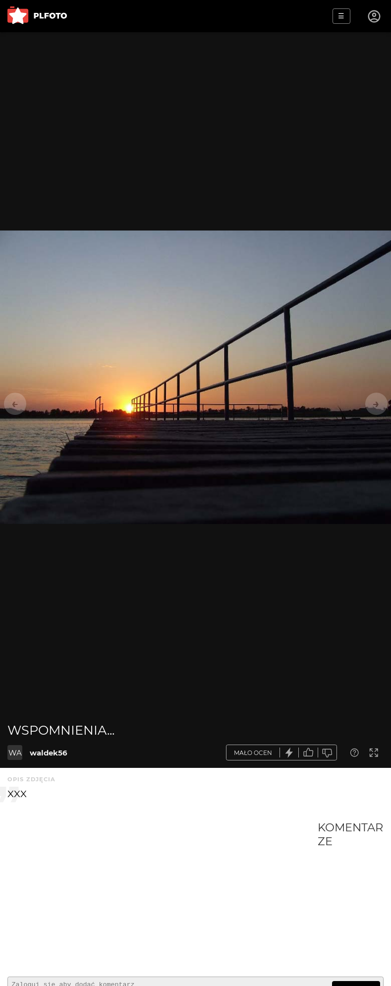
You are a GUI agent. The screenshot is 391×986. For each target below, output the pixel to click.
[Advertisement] (162, 894)
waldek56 (48, 752)
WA (15, 752)
